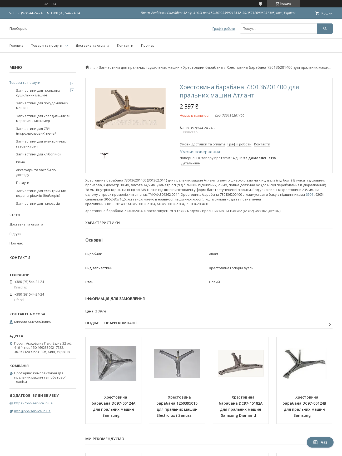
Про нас (147, 45)
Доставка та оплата (92, 45)
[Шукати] (325, 28)
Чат (320, 442)
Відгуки (15, 233)
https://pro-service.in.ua (33, 403)
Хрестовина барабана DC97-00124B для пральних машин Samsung (304, 406)
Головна (16, 45)
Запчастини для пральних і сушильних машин (139, 67)
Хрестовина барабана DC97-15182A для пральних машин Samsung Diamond (241, 406)
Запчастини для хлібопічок (38, 154)
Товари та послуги (46, 45)
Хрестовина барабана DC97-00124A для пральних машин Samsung (114, 406)
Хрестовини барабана (203, 67)
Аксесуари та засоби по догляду (36, 172)
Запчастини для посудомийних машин (42, 105)
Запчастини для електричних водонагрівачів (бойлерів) (41, 193)
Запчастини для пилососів (38, 203)
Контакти (125, 45)
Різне (20, 162)
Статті (14, 214)
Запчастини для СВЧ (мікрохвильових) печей (36, 131)
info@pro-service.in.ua (32, 411)
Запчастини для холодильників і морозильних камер (43, 118)
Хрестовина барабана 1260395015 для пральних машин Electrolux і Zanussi (177, 406)
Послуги (22, 182)
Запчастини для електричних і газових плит (41, 143)
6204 (309, 194)
